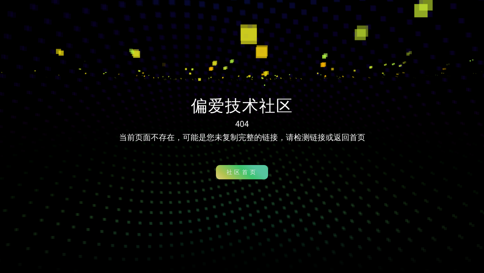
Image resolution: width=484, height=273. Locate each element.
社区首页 (242, 172)
